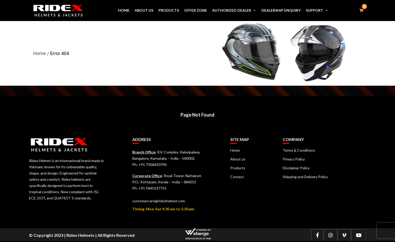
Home (123, 10)
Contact (237, 176)
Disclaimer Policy (296, 168)
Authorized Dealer (234, 10)
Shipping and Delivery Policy (305, 176)
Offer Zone (195, 10)
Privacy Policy (294, 159)
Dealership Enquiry (281, 10)
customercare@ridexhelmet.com (158, 201)
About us (144, 10)
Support (317, 10)
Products (168, 10)
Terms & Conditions (299, 150)
